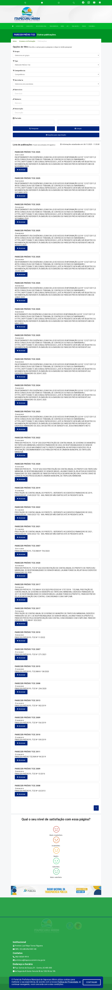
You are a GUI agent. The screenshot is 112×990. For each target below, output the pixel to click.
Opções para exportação (56, 135)
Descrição (18, 109)
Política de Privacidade (67, 982)
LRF (67, 26)
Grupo (16, 51)
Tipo (15, 61)
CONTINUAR (91, 982)
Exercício (17, 90)
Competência (19, 71)
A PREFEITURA (20, 26)
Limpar (78, 128)
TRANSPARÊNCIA (54, 26)
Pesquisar (33, 128)
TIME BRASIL (92, 26)
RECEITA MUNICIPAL (41, 26)
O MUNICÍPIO (29, 26)
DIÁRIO (62, 26)
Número (17, 99)
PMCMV (84, 26)
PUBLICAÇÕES (76, 26)
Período (17, 118)
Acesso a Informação (27, 41)
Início (15, 41)
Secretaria (18, 80)
